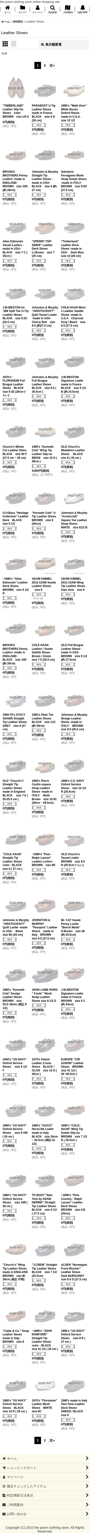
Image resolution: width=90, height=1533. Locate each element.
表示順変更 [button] (51, 44)
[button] (52, 10)
